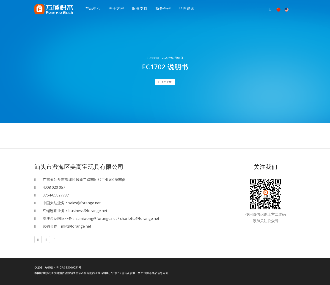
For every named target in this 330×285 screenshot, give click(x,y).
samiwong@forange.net (96, 218)
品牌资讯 (186, 9)
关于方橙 (116, 9)
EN (286, 9)
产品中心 (93, 9)
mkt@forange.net (76, 226)
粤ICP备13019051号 (68, 267)
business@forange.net (87, 210)
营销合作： (50, 226)
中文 (278, 9)
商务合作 (163, 9)
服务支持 (140, 9)
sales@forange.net (84, 202)
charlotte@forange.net (139, 218)
